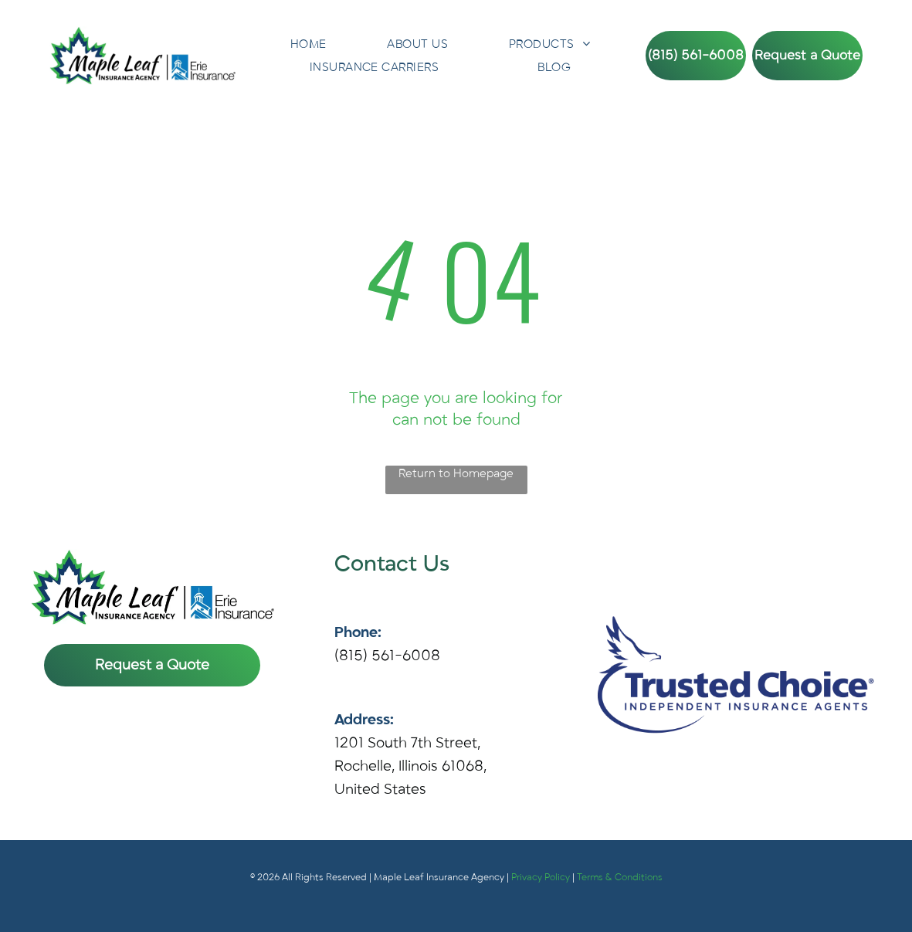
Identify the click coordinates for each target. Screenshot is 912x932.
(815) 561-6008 (387, 655)
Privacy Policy (540, 877)
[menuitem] (308, 44)
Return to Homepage (456, 473)
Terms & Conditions (620, 877)
